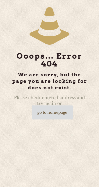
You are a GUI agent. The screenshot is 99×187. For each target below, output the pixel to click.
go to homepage (52, 112)
